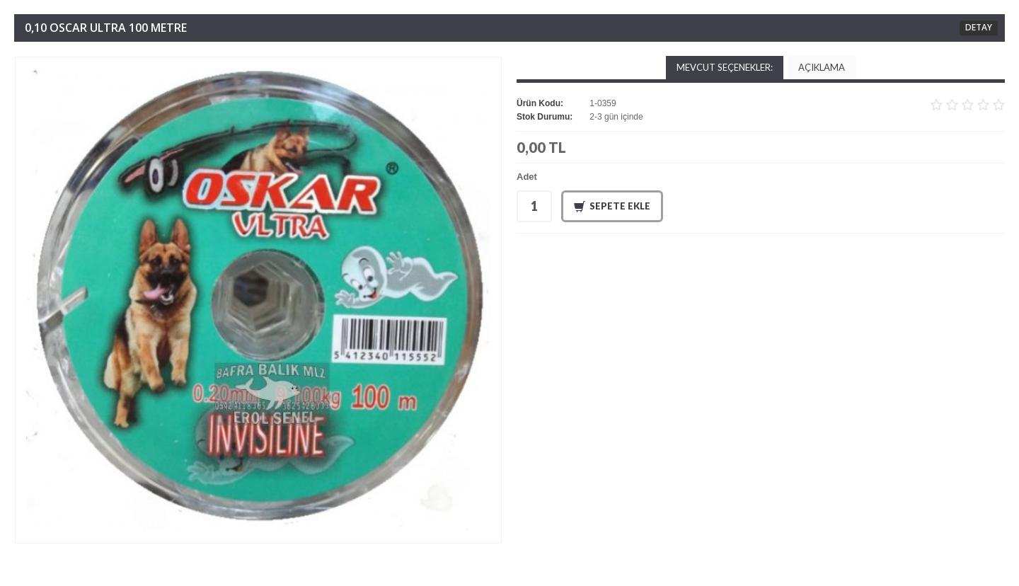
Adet (527, 176)
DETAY (978, 27)
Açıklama (821, 67)
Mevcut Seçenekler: (725, 67)
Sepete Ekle (612, 206)
